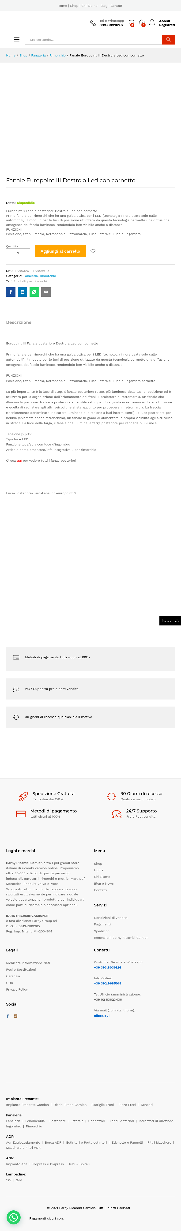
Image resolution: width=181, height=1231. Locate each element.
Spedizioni (102, 931)
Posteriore (57, 1121)
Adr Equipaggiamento (23, 1142)
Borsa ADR (53, 1142)
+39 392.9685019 (107, 983)
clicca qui (101, 1016)
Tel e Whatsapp (111, 20)
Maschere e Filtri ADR (23, 1147)
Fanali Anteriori (122, 1121)
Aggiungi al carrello (60, 251)
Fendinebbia (35, 1121)
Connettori (96, 1121)
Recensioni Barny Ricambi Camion (121, 937)
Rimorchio (48, 276)
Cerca (168, 40)
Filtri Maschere (159, 1142)
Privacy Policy (17, 989)
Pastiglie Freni (102, 1105)
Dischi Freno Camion (70, 1105)
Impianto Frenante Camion (27, 1105)
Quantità (12, 246)
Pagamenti (102, 924)
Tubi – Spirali (79, 1164)
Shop (74, 5)
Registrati (167, 25)
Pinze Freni (127, 1105)
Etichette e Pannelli (127, 1142)
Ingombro (13, 1126)
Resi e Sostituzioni (21, 969)
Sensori (147, 1105)
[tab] (21, 324)
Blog (104, 5)
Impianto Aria (17, 1164)
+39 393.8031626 (107, 967)
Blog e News (104, 883)
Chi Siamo (89, 5)
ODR (9, 983)
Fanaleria (30, 276)
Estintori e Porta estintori (86, 1142)
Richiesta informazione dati (28, 963)
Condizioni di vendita (111, 918)
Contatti (116, 5)
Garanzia (13, 976)
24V (19, 1180)
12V (8, 1180)
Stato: (11, 203)
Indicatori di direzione (156, 1121)
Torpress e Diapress (48, 1164)
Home (62, 5)
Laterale (77, 1121)
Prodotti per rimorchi (30, 281)
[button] (14, 1217)
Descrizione (18, 322)
